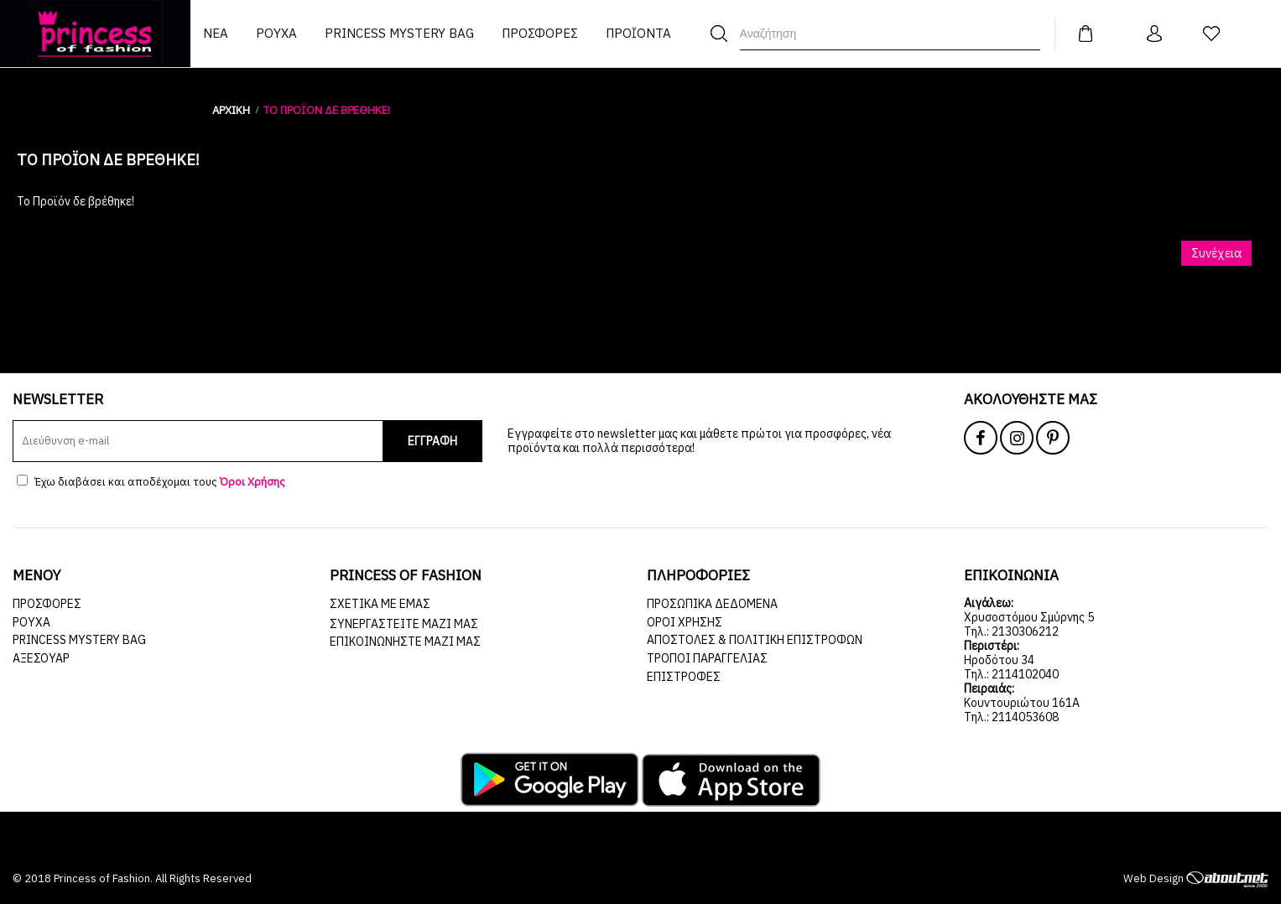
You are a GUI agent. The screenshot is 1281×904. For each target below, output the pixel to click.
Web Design (1195, 878)
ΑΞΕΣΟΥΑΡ (41, 658)
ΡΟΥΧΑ (31, 622)
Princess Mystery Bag (79, 639)
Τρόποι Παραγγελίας (707, 658)
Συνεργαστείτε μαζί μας (404, 623)
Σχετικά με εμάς (380, 603)
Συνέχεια (1216, 253)
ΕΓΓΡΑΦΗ (432, 441)
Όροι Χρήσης (684, 622)
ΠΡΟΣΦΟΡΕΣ (47, 603)
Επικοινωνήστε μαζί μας (405, 641)
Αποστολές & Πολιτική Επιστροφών (754, 639)
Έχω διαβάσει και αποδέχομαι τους (151, 482)
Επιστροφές (684, 676)
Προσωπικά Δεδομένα (712, 603)
